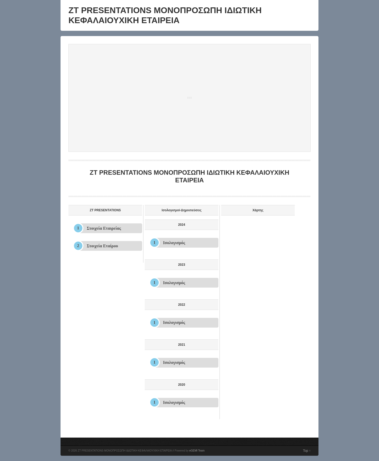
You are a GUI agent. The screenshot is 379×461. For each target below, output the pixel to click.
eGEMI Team (197, 450)
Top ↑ (307, 451)
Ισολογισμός (174, 242)
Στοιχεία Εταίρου (102, 246)
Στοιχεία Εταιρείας (104, 228)
